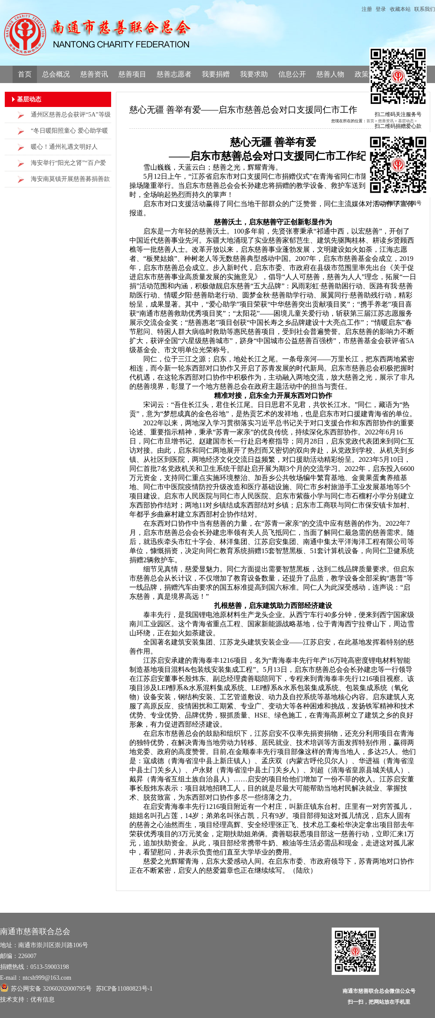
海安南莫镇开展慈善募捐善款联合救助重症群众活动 (70, 181)
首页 (25, 74)
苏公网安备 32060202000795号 (46, 987)
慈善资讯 (94, 74)
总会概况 (56, 74)
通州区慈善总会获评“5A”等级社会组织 (71, 117)
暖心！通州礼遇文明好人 (64, 147)
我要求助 (254, 74)
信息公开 (292, 74)
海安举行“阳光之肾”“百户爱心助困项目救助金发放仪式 (68, 165)
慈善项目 (132, 74)
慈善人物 (330, 74)
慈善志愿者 (174, 74)
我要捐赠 (216, 74)
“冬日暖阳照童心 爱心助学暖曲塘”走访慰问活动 (69, 133)
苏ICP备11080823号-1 (124, 988)
